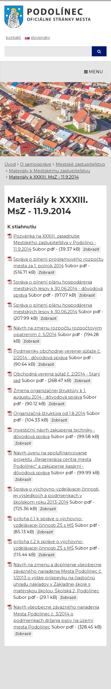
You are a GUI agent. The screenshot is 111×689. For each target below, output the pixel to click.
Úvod (10, 164)
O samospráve (35, 164)
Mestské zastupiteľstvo (80, 164)
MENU (93, 71)
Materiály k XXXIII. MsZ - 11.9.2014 (44, 177)
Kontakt (13, 37)
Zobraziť (91, 249)
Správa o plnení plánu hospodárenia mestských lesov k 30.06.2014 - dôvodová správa (58, 288)
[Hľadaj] (47, 51)
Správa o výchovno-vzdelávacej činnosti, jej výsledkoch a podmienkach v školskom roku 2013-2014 (56, 495)
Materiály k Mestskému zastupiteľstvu (49, 171)
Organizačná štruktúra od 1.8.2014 (49, 413)
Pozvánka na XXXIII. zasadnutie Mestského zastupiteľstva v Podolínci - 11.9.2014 (54, 242)
